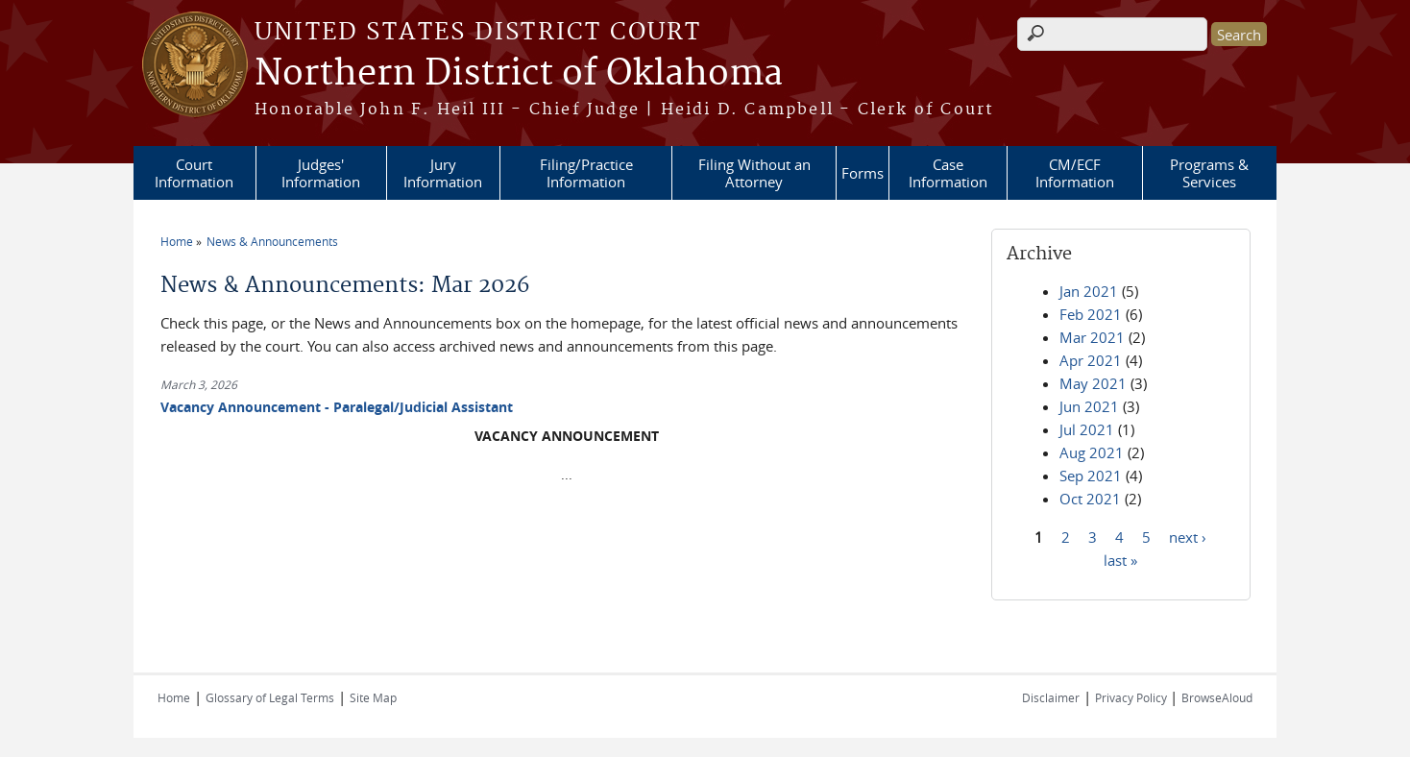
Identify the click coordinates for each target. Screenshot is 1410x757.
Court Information (194, 173)
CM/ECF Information (1074, 173)
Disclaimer (1051, 697)
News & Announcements (272, 241)
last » (1120, 559)
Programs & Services (1209, 173)
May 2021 (1093, 383)
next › (1187, 536)
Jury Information (442, 173)
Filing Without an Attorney (754, 173)
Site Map (373, 697)
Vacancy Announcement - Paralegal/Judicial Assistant (336, 407)
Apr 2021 (1090, 360)
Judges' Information (320, 173)
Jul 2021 (1086, 429)
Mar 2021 (1092, 337)
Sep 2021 (1090, 475)
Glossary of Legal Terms (270, 697)
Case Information (948, 173)
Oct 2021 (1090, 498)
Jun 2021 (1089, 406)
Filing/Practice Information (586, 173)
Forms (862, 173)
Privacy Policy (1132, 697)
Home (176, 241)
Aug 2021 (1091, 452)
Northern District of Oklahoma (519, 74)
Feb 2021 (1090, 314)
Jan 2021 (1088, 291)
